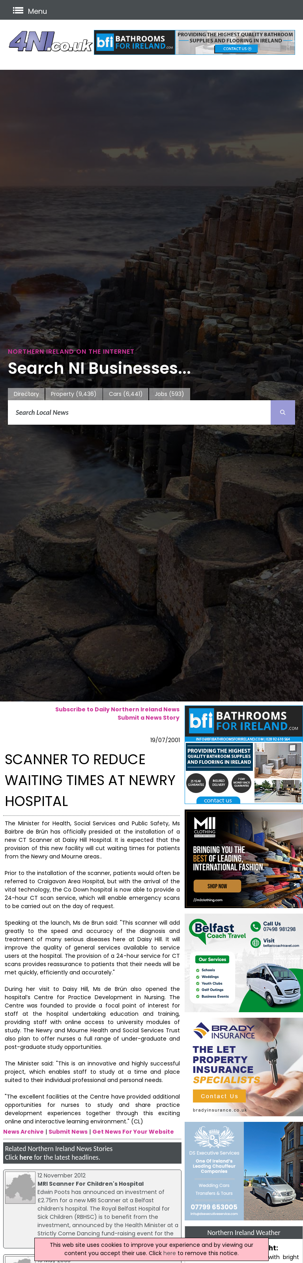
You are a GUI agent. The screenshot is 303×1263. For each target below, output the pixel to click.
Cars (126, 394)
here (25, 1157)
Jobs (169, 394)
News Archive (23, 1132)
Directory (26, 394)
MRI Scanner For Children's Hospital (90, 1184)
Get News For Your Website (133, 1132)
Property (74, 394)
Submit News (68, 1132)
